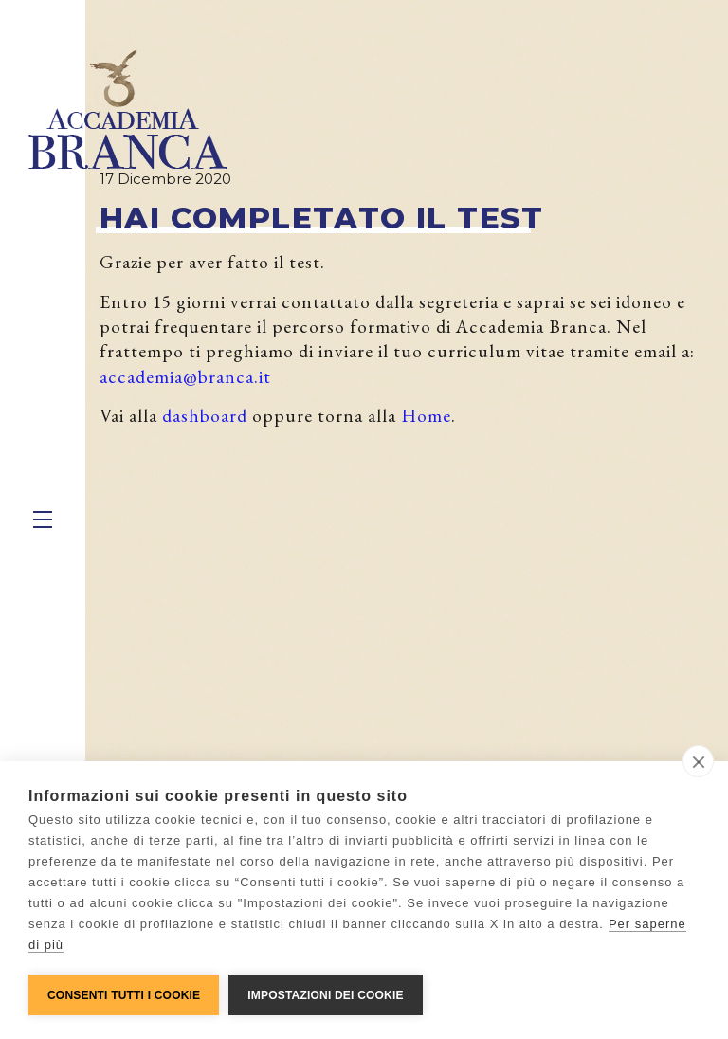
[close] (698, 761)
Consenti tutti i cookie (123, 995)
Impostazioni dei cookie (325, 995)
